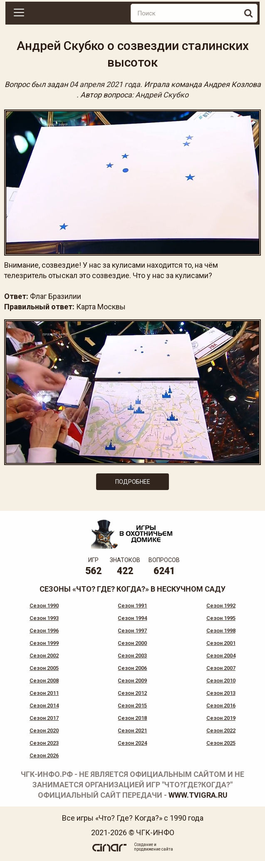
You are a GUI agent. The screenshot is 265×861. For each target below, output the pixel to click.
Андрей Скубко (161, 94)
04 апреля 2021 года (104, 84)
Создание (143, 844)
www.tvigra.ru (198, 795)
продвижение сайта (153, 849)
